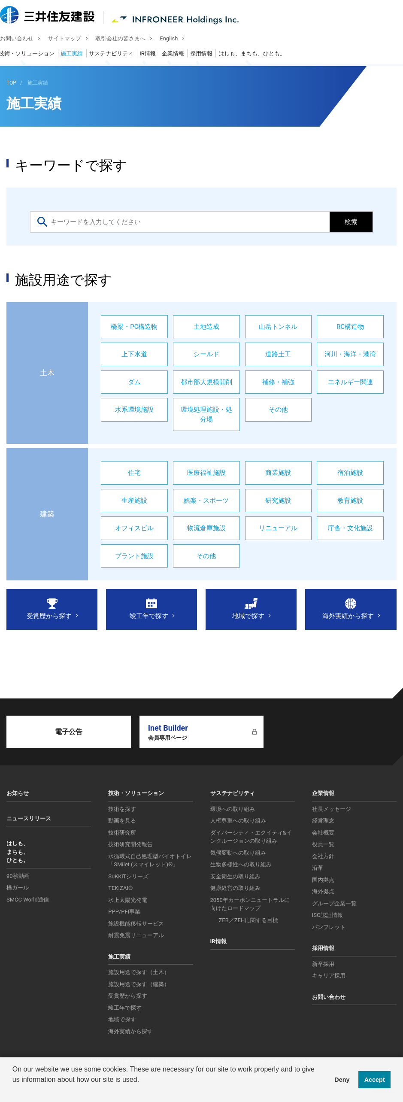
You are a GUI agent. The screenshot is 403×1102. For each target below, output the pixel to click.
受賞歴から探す (49, 616)
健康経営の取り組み (235, 888)
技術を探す (122, 809)
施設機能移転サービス (136, 923)
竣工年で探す (149, 616)
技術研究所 (122, 832)
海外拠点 (323, 891)
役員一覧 (323, 844)
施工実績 (78, 55)
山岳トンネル (278, 327)
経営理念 (323, 820)
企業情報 (179, 55)
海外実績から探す (348, 616)
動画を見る (122, 820)
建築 (47, 514)
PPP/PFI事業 (124, 911)
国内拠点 (323, 880)
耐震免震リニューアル (136, 935)
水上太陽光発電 (127, 900)
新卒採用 (323, 964)
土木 (47, 372)
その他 (278, 409)
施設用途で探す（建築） (139, 984)
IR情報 (154, 55)
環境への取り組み (232, 809)
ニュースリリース (28, 818)
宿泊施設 (350, 473)
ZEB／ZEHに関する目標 (249, 920)
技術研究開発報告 (130, 844)
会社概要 (323, 832)
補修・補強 (278, 382)
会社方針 (323, 856)
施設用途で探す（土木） (139, 972)
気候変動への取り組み (238, 853)
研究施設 (278, 500)
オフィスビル (134, 528)
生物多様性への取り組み (241, 864)
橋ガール (17, 887)
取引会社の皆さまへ (127, 39)
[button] (13, 1091)
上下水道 (134, 354)
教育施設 (350, 500)
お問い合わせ (23, 39)
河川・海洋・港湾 (350, 354)
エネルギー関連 (350, 382)
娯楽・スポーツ (206, 500)
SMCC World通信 (27, 899)
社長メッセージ (331, 809)
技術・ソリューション (33, 55)
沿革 (317, 868)
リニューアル (278, 528)
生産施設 (134, 500)
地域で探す (248, 616)
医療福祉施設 (206, 473)
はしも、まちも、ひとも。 (258, 55)
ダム (134, 382)
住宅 (134, 473)
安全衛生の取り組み (235, 876)
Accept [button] (374, 1079)
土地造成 (206, 327)
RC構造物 (350, 327)
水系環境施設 (134, 409)
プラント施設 (134, 556)
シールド (206, 354)
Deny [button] (341, 1079)
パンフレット (328, 927)
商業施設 (278, 473)
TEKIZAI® (120, 888)
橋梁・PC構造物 (134, 327)
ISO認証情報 (327, 915)
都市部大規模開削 (206, 382)
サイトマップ (71, 39)
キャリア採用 (328, 975)
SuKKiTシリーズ (128, 876)
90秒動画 (18, 876)
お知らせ (17, 793)
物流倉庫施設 (206, 528)
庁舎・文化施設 (350, 528)
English (175, 39)
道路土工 (278, 354)
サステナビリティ (117, 55)
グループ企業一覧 (334, 903)
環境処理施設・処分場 (206, 414)
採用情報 (208, 55)
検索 (351, 222)
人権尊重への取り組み (238, 820)
